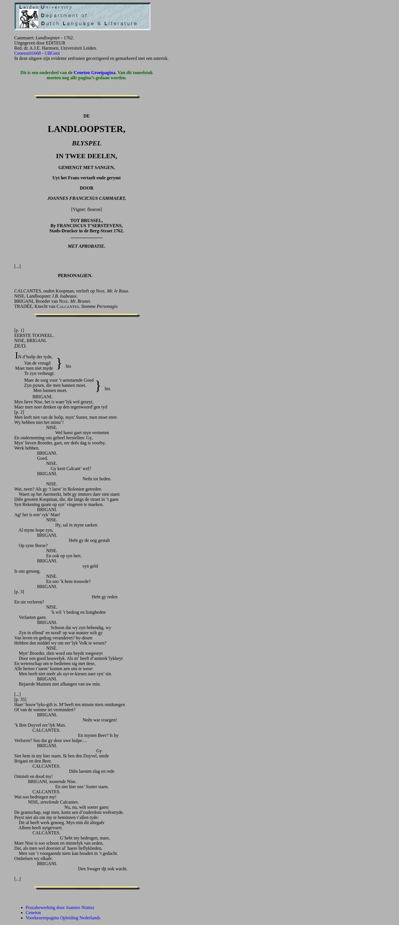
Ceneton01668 (27, 53)
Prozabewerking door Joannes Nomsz (60, 907)
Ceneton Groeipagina (94, 72)
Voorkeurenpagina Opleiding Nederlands (63, 917)
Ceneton (33, 912)
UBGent (52, 53)
